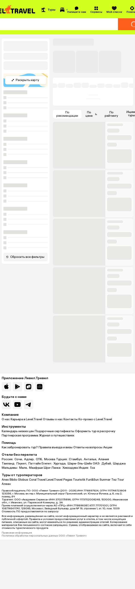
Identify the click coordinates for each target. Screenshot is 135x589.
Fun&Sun (92, 479)
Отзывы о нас (53, 419)
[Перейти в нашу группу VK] (6, 404)
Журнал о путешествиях (56, 435)
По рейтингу (111, 114)
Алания (103, 459)
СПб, (39, 459)
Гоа (92, 468)
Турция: (62, 459)
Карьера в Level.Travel (26, 419)
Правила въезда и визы (56, 447)
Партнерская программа (20, 435)
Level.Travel (54, 479)
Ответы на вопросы (87, 447)
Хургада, (60, 463)
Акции (107, 447)
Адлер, (29, 459)
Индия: (84, 468)
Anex (5, 479)
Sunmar (105, 479)
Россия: (8, 459)
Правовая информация (17, 532)
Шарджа (119, 463)
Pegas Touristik (74, 479)
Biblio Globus (19, 479)
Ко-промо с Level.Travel (95, 419)
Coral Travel (37, 479)
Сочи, (19, 459)
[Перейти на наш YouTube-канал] (17, 404)
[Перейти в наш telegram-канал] (28, 404)
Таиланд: (9, 463)
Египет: (47, 463)
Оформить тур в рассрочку (95, 431)
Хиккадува (70, 468)
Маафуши (36, 468)
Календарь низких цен (18, 431)
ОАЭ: (97, 463)
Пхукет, (22, 463)
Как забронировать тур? (20, 447)
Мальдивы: (10, 468)
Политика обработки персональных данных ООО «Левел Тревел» (44, 535)
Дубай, (107, 463)
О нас (6, 419)
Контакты (71, 419)
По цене (92, 114)
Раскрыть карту (25, 80)
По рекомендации (67, 114)
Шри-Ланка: (53, 468)
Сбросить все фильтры (25, 257)
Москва (49, 459)
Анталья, (90, 459)
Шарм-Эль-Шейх (80, 463)
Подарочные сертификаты (54, 431)
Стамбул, (76, 459)
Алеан (6, 484)
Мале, (23, 468)
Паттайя (34, 463)
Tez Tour (117, 479)
